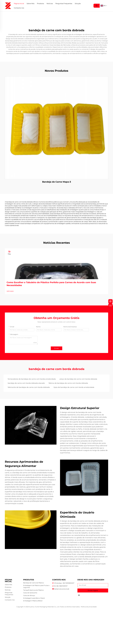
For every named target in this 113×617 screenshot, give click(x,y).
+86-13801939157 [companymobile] (61, 586)
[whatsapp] (110, 301)
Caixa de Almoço (29, 595)
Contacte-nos (19, 8)
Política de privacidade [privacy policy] (89, 607)
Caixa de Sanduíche (30, 593)
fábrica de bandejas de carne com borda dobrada (68, 383)
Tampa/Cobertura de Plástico (33, 590)
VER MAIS (10, 291)
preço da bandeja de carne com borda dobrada (78, 379)
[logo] (8, 5)
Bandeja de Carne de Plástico (33, 583)
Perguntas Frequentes (63, 3)
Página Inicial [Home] (19, 3)
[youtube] (79, 595)
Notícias (50, 3)
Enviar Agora (93, 590)
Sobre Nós (30, 3)
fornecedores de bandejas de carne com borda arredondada (32, 379)
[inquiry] (110, 305)
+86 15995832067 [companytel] (68, 583)
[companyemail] (63, 589)
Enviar (56, 348)
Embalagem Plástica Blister (33, 601)
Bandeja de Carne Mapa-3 (56, 182)
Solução (78, 3)
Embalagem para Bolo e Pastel (34, 598)
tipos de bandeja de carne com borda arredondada (74, 387)
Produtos (40, 3)
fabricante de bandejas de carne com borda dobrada (29, 387)
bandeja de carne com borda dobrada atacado (26, 383)
